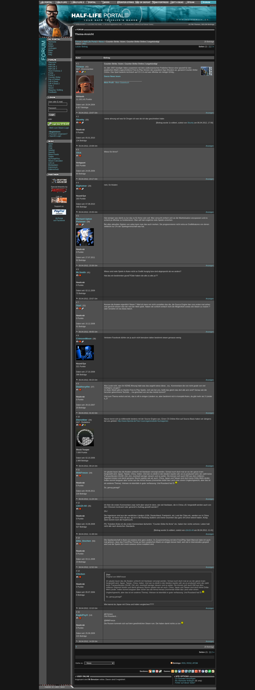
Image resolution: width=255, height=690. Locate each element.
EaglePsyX (82, 615)
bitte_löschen (83, 541)
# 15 (78, 612)
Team (50, 144)
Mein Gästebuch (122, 82)
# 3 (77, 150)
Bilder (50, 50)
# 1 (77, 63)
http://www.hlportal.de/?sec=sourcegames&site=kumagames (143, 421)
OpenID (51, 152)
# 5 (77, 216)
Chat (50, 148)
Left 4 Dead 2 (54, 83)
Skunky (80, 119)
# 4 (77, 183)
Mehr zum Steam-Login (59, 128)
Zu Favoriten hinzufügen (185, 678)
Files (50, 52)
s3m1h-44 (81, 505)
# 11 (78, 470)
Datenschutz (53, 169)
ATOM (195, 663)
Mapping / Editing (55, 90)
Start (78, 305)
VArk (78, 152)
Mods (106, 2)
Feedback (52, 92)
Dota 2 (51, 86)
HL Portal (47, 2)
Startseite (52, 42)
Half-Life (62, 2)
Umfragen (52, 48)
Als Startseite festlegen (184, 681)
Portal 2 (51, 75)
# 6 (77, 269)
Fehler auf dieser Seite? (185, 683)
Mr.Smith (81, 272)
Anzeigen (210, 113)
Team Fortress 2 (55, 71)
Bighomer (81, 185)
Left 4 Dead (177, 2)
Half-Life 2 (78, 2)
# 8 (77, 335)
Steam (191, 2)
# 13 (78, 538)
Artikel (51, 46)
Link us (51, 163)
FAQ (50, 54)
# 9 (77, 384)
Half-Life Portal (90, 42)
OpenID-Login (55, 136)
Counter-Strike (125, 2)
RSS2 (189, 663)
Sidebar (51, 150)
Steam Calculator (55, 161)
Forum (206, 2)
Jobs (50, 146)
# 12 (78, 503)
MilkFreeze (82, 472)
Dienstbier (81, 419)
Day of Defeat (142, 2)
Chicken (80, 574)
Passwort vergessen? (58, 134)
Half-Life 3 (52, 69)
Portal (92, 2)
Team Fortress (160, 2)
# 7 (77, 302)
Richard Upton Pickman (84, 220)
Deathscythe (83, 386)
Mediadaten (53, 165)
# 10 (78, 417)
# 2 (77, 116)
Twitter (51, 156)
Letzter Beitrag (81, 46)
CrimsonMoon (84, 338)
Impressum (53, 167)
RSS (184, 663)
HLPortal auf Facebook (59, 219)
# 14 (78, 571)
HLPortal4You (54, 159)
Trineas (80, 66)
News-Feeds (53, 154)
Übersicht (52, 62)
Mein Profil (109, 82)
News (50, 44)
